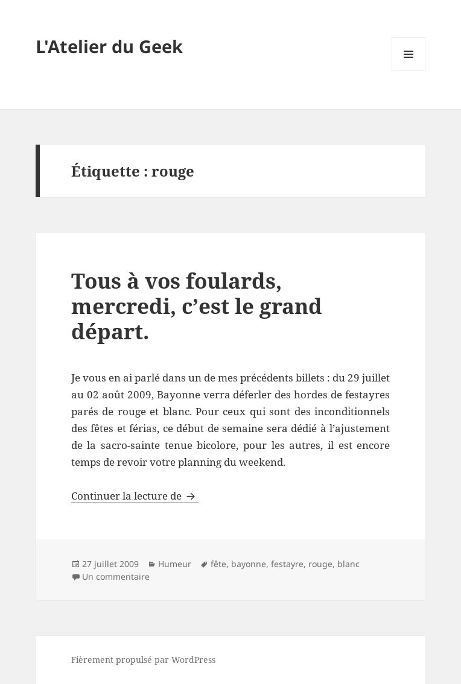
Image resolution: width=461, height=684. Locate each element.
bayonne (248, 563)
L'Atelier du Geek (109, 46)
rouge (320, 563)
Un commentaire (116, 576)
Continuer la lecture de (135, 496)
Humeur (174, 563)
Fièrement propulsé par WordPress (143, 659)
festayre (287, 563)
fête (218, 563)
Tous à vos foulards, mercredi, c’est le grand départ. (196, 305)
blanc (348, 563)
